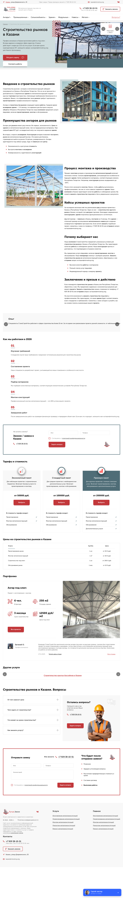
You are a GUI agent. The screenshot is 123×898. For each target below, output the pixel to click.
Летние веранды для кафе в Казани (76, 705)
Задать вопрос (57, 473)
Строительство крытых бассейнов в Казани (17, 705)
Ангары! (6, 17)
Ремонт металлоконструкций (63, 860)
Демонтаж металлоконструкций (64, 856)
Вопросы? (116, 17)
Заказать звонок (110, 9)
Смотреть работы (37, 57)
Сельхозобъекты (38, 17)
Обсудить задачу (14, 57)
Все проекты (16, 658)
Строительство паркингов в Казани (106, 705)
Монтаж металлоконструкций (63, 853)
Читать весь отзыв (55, 683)
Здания (52, 17)
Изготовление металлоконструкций (65, 847)
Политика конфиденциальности (28, 851)
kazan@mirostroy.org (96, 2)
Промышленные (20, 17)
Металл (85, 17)
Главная (5, 24)
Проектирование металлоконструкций (66, 850)
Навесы (75, 17)
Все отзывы (111, 683)
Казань (8, 2)
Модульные (63, 17)
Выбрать (21, 531)
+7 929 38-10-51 (88, 8)
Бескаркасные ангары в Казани (46, 705)
